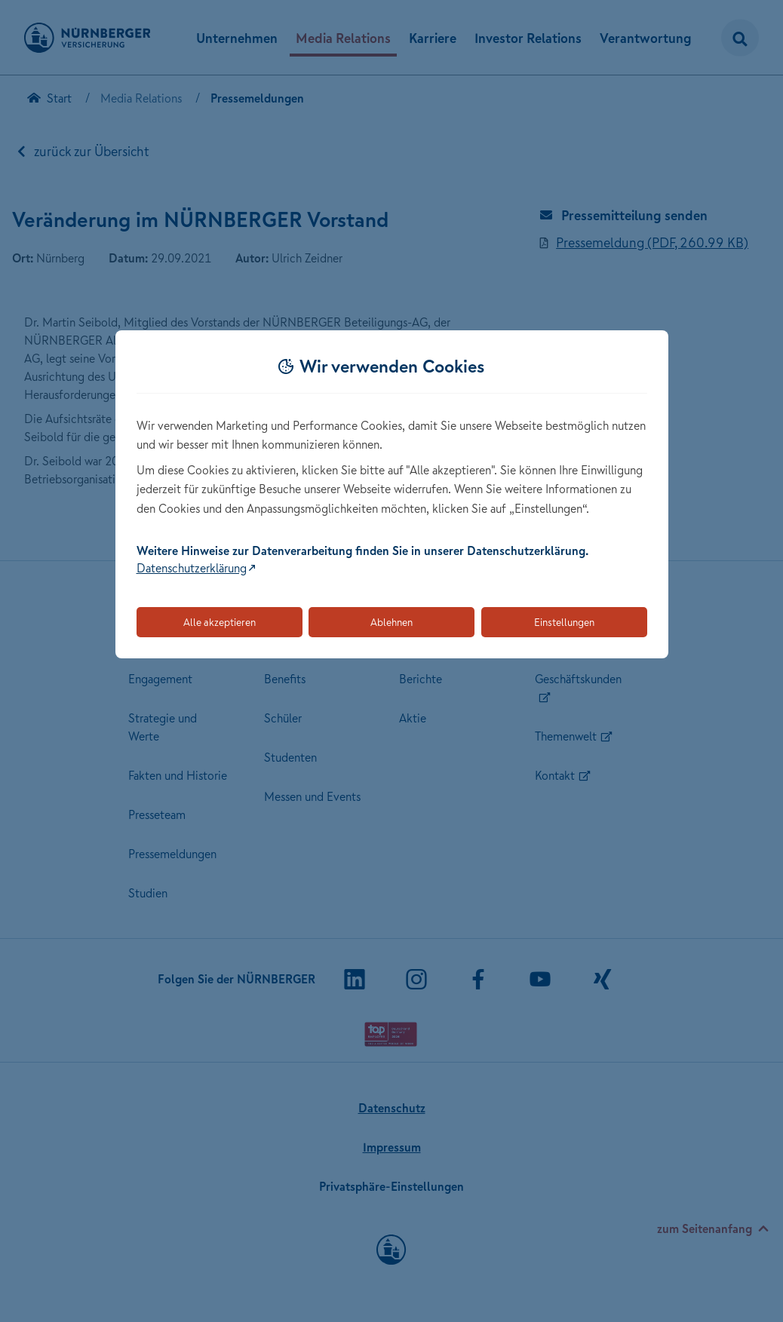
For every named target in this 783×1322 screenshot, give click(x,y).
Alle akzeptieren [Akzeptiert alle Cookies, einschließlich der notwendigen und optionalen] (219, 622)
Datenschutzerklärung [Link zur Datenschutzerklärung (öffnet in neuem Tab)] (192, 568)
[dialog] (391, 494)
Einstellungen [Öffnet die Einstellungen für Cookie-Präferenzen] (564, 622)
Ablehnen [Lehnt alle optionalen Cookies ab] (391, 622)
